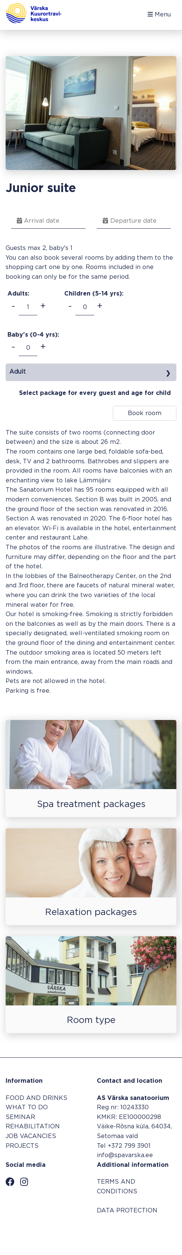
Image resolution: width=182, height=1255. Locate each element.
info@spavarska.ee (125, 1155)
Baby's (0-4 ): (33, 335)
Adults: (18, 294)
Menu (159, 14)
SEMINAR (20, 1117)
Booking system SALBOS (138, 1231)
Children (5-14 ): (93, 294)
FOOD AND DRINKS (36, 1098)
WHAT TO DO (27, 1107)
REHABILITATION (33, 1126)
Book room (144, 413)
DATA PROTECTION (127, 1211)
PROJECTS (22, 1146)
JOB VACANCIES (31, 1136)
